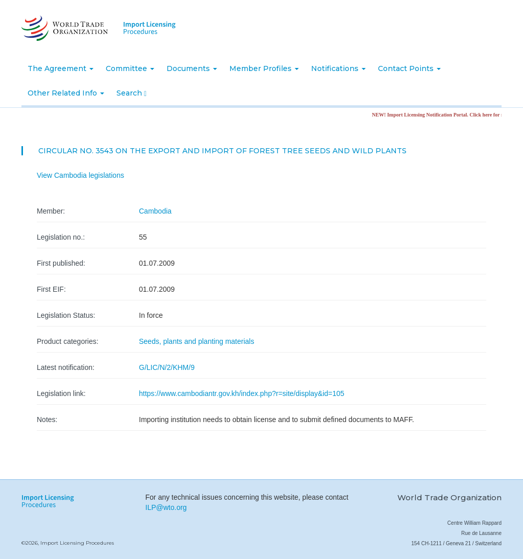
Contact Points (409, 68)
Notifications (338, 68)
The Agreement (60, 68)
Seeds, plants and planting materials (196, 341)
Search (131, 93)
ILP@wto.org (166, 507)
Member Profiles (264, 68)
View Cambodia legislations (80, 175)
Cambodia (155, 211)
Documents (192, 68)
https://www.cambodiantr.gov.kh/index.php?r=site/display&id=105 (241, 393)
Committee (130, 68)
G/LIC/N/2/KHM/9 (167, 367)
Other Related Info (66, 93)
